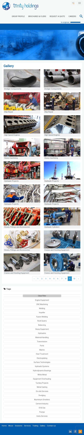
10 (74, 279)
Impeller (42, 312)
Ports (42, 346)
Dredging (42, 395)
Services (27, 426)
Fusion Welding (42, 317)
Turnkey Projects (42, 383)
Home (4, 426)
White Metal (42, 375)
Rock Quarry (42, 321)
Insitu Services (42, 416)
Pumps (42, 412)
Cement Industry (42, 404)
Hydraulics (42, 333)
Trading (35, 426)
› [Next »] (78, 279)
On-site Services (42, 391)
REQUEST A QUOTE (57, 16)
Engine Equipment (42, 300)
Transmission (42, 342)
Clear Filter (42, 296)
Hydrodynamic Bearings (42, 371)
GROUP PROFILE (18, 16)
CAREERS (72, 16)
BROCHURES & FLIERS (37, 16)
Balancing (42, 325)
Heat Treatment (42, 354)
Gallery (42, 426)
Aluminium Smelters (42, 400)
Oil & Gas (42, 408)
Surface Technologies (42, 362)
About (10, 426)
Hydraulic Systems (42, 366)
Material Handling (42, 337)
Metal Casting (42, 387)
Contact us (51, 426)
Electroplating (42, 358)
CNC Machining (42, 304)
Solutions (18, 426)
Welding (42, 308)
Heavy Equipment (42, 329)
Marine (42, 350)
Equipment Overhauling (42, 379)
